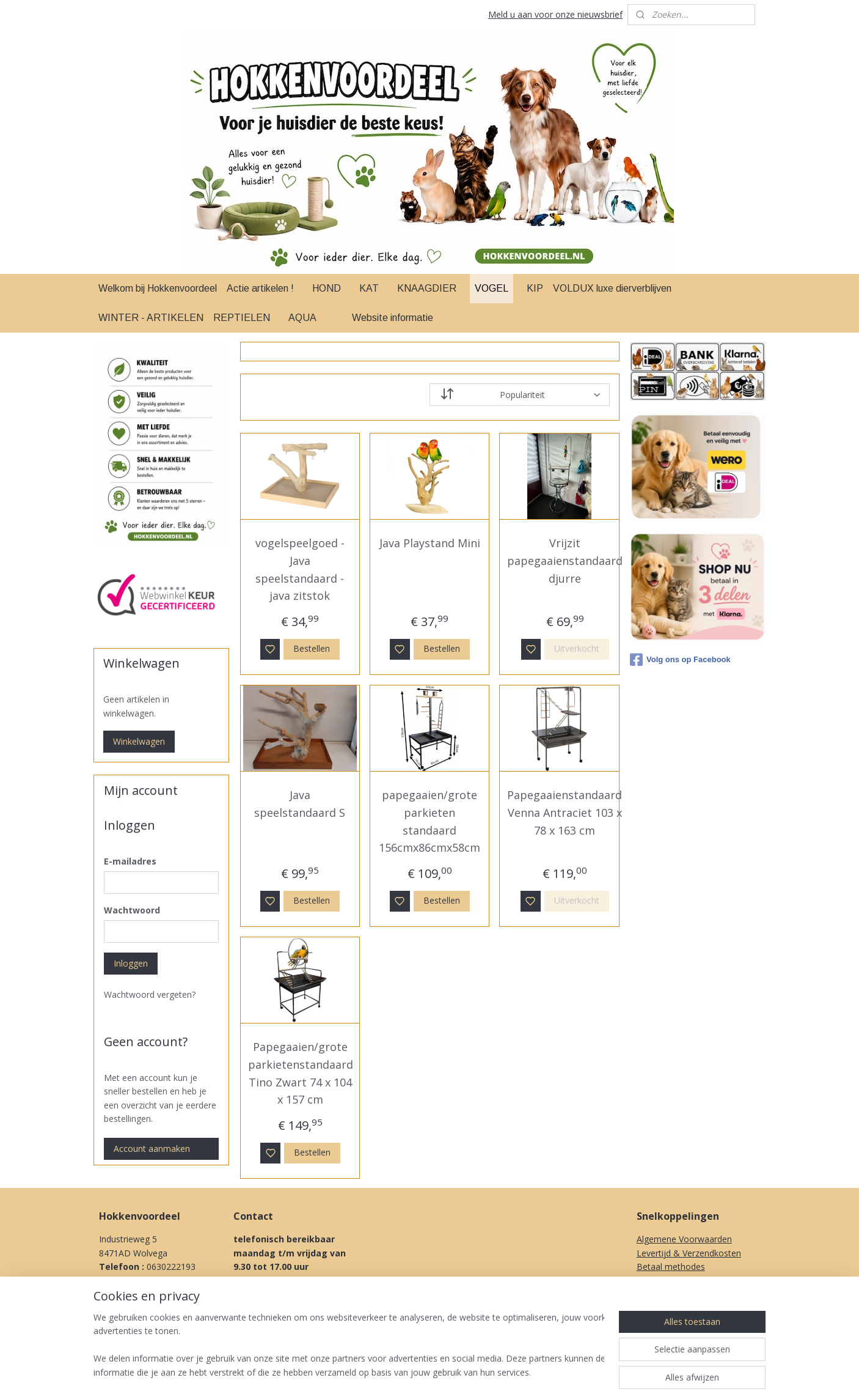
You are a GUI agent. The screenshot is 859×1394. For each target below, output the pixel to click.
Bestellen (311, 648)
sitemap (475, 1371)
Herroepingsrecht (671, 1294)
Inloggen (131, 963)
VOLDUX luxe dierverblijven (612, 288)
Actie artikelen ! (260, 288)
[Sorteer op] (519, 394)
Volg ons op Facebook (680, 659)
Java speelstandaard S (299, 803)
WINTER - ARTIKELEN (150, 317)
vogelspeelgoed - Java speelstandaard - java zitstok (300, 569)
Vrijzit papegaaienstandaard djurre (565, 561)
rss (500, 1371)
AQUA (302, 317)
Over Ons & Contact (677, 1321)
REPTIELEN (241, 317)
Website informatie (392, 317)
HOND (326, 288)
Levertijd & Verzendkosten (689, 1253)
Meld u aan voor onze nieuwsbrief (555, 14)
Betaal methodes (671, 1266)
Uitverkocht (576, 648)
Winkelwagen (139, 741)
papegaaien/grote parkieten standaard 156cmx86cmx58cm (429, 821)
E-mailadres (130, 861)
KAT (369, 288)
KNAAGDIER (426, 288)
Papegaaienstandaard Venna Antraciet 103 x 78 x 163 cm (564, 812)
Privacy (651, 1307)
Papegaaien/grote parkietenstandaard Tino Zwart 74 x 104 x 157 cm (300, 1073)
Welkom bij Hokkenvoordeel (157, 288)
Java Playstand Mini (429, 543)
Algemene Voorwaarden (684, 1239)
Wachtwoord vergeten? (150, 994)
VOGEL (491, 288)
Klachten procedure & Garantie (698, 1280)
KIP (535, 288)
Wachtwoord (132, 910)
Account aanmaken (152, 1148)
